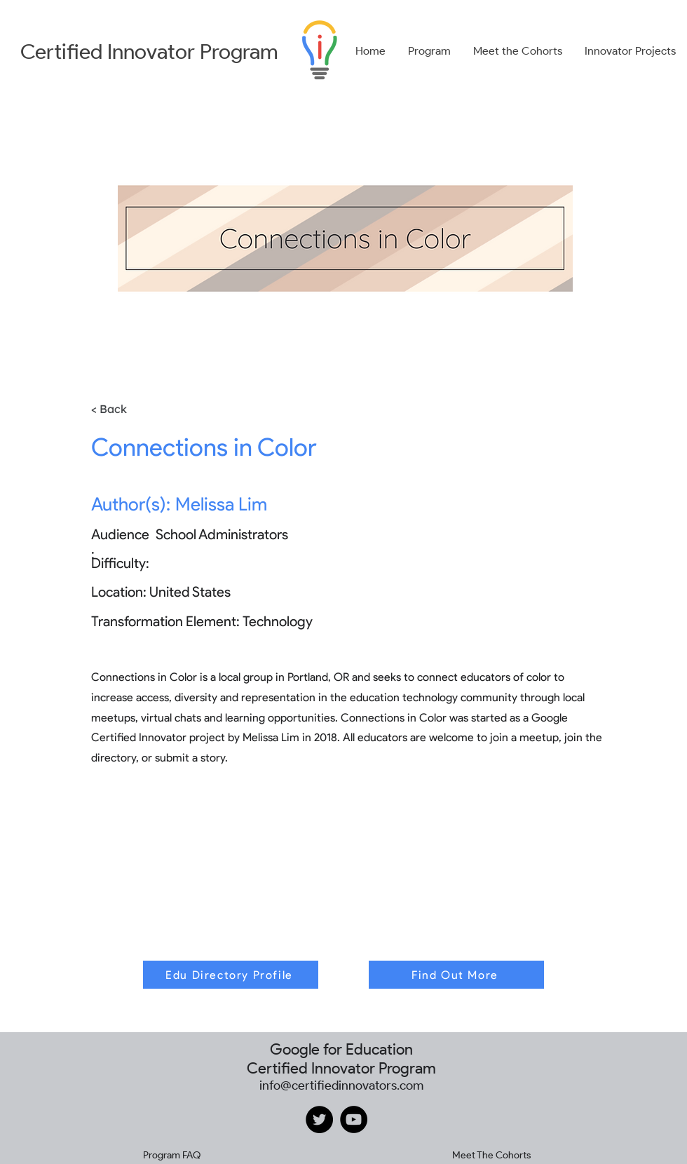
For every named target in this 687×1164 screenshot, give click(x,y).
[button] (429, 51)
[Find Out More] (456, 975)
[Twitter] (319, 1119)
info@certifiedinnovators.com (341, 1085)
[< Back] (129, 409)
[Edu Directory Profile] (230, 975)
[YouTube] (353, 1119)
